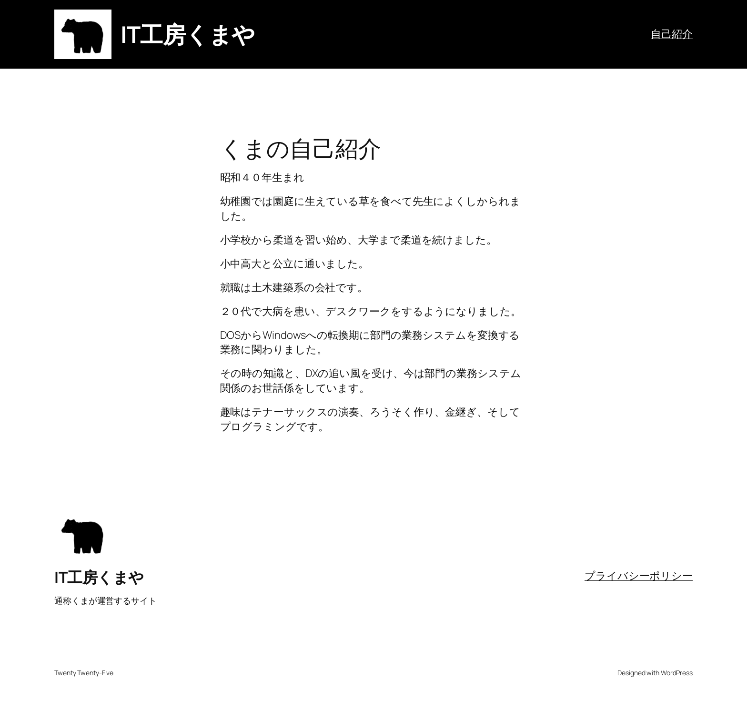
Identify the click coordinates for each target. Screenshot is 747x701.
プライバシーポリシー (639, 576)
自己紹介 (672, 34)
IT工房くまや (188, 34)
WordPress (677, 672)
